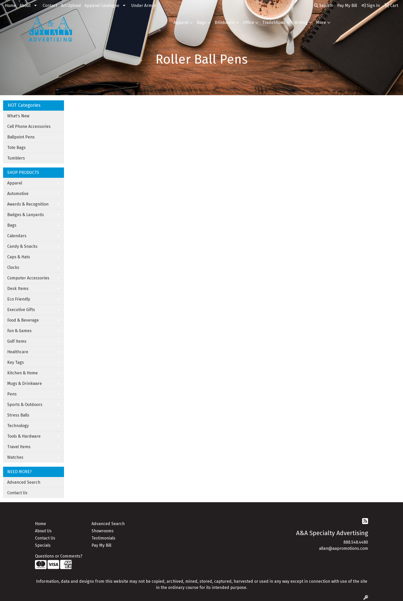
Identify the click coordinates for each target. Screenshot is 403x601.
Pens (12, 394)
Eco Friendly (18, 299)
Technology (18, 425)
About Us (43, 530)
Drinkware (224, 22)
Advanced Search (23, 482)
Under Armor (143, 5)
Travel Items (19, 446)
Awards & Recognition (28, 204)
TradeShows (274, 22)
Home (10, 5)
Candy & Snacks (22, 246)
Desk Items (18, 288)
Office (248, 22)
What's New (18, 115)
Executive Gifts (21, 309)
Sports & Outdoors (24, 404)
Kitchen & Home (22, 372)
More (321, 22)
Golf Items (16, 341)
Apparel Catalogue (102, 5)
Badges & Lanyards (25, 214)
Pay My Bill (101, 545)
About (25, 5)
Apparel (180, 22)
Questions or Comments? (58, 556)
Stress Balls (18, 415)
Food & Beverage (23, 320)
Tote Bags (16, 147)
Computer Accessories (28, 278)
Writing (301, 22)
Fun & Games (19, 330)
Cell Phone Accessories (29, 126)
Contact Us (17, 492)
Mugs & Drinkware (24, 383)
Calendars (16, 235)
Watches (15, 457)
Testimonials (103, 538)
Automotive (18, 193)
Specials (43, 545)
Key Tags (15, 362)
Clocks (13, 267)
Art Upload (71, 5)
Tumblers (16, 158)
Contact (50, 5)
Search (323, 5)
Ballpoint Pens (21, 137)
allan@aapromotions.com (343, 548)
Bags (201, 22)
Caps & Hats (18, 256)
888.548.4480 (355, 542)
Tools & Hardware (24, 436)
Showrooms (102, 530)
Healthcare (17, 351)
